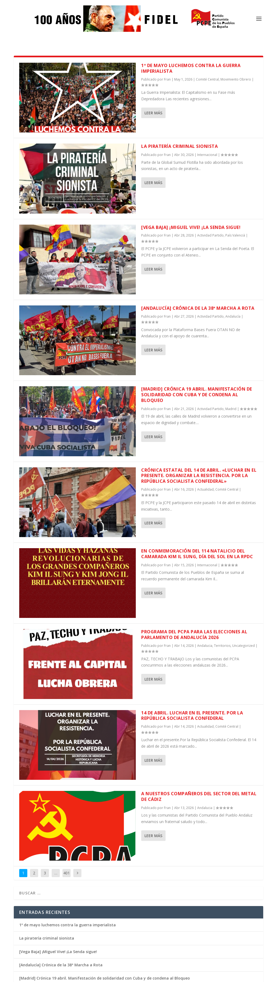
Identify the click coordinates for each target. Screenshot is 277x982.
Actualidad (205, 444)
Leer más (153, 68)
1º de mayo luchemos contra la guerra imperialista (67, 880)
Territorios (222, 600)
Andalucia (204, 600)
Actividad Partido (210, 190)
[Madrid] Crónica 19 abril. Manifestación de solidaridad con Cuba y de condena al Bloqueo (196, 349)
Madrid (230, 364)
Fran (167, 110)
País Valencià (235, 190)
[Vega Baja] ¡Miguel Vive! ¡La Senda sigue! (190, 182)
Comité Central (226, 444)
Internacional (207, 110)
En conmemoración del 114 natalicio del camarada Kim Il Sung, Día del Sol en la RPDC (197, 509)
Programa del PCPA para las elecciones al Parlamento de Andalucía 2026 (194, 589)
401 (66, 828)
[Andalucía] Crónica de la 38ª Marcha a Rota (198, 263)
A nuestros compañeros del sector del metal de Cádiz (198, 751)
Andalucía (232, 271)
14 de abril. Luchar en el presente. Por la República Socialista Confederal (192, 671)
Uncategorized (243, 600)
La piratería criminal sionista (179, 101)
